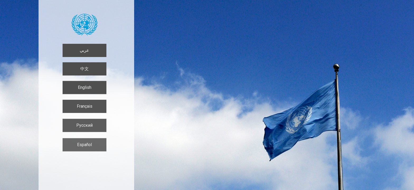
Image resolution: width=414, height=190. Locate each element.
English (84, 87)
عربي (84, 50)
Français (84, 107)
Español (84, 146)
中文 (84, 69)
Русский (84, 126)
